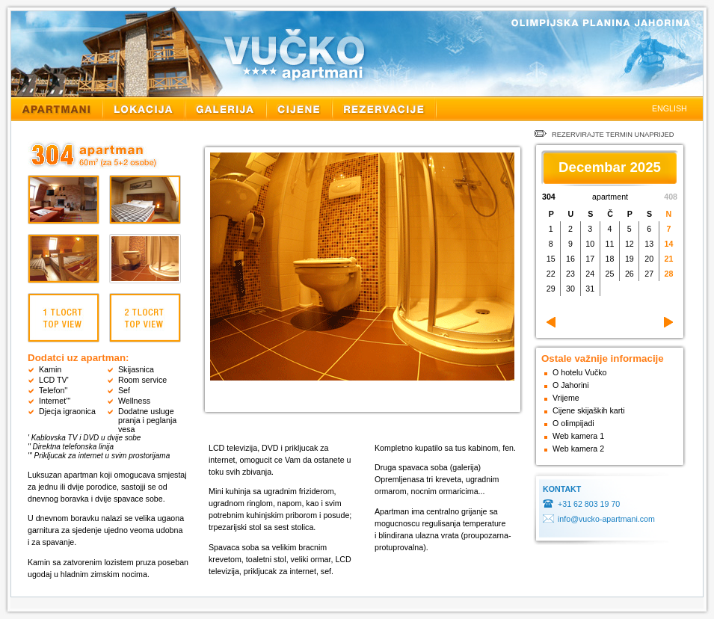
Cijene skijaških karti (589, 410)
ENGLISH (669, 108)
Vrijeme (566, 397)
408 (670, 196)
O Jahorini (571, 385)
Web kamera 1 (578, 435)
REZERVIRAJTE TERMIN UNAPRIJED (604, 134)
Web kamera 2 (578, 448)
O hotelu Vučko (579, 372)
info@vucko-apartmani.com (606, 518)
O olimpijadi (573, 423)
